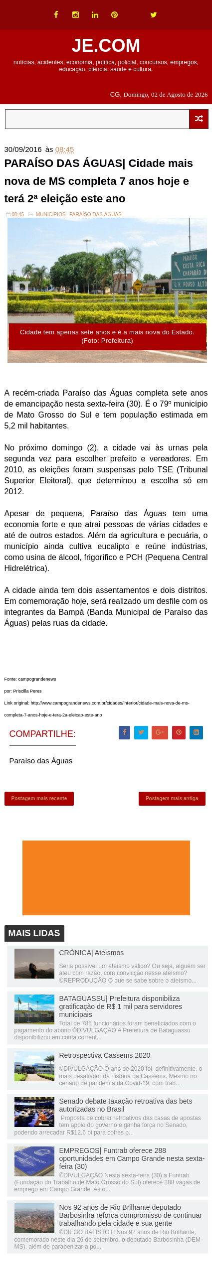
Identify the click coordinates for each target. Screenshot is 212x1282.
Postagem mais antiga (172, 798)
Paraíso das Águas (95, 214)
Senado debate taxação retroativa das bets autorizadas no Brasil (126, 1105)
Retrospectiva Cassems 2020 (105, 1055)
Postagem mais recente (39, 798)
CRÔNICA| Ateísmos (91, 953)
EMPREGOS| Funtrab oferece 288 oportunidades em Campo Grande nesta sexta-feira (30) (132, 1158)
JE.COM (105, 45)
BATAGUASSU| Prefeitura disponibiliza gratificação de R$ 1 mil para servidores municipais (121, 1006)
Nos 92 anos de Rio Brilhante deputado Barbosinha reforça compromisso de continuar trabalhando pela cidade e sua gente (130, 1215)
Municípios (50, 214)
